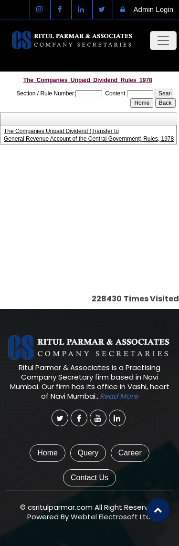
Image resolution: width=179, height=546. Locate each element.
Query (88, 453)
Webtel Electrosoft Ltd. (111, 517)
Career (130, 453)
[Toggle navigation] (163, 40)
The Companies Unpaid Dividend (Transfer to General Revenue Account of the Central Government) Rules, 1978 (88, 135)
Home (47, 453)
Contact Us (89, 478)
